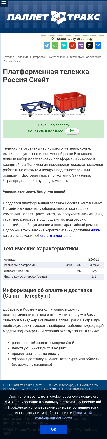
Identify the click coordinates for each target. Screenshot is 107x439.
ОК (53, 429)
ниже (95, 230)
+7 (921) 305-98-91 (46, 389)
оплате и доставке (56, 235)
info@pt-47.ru (82, 389)
